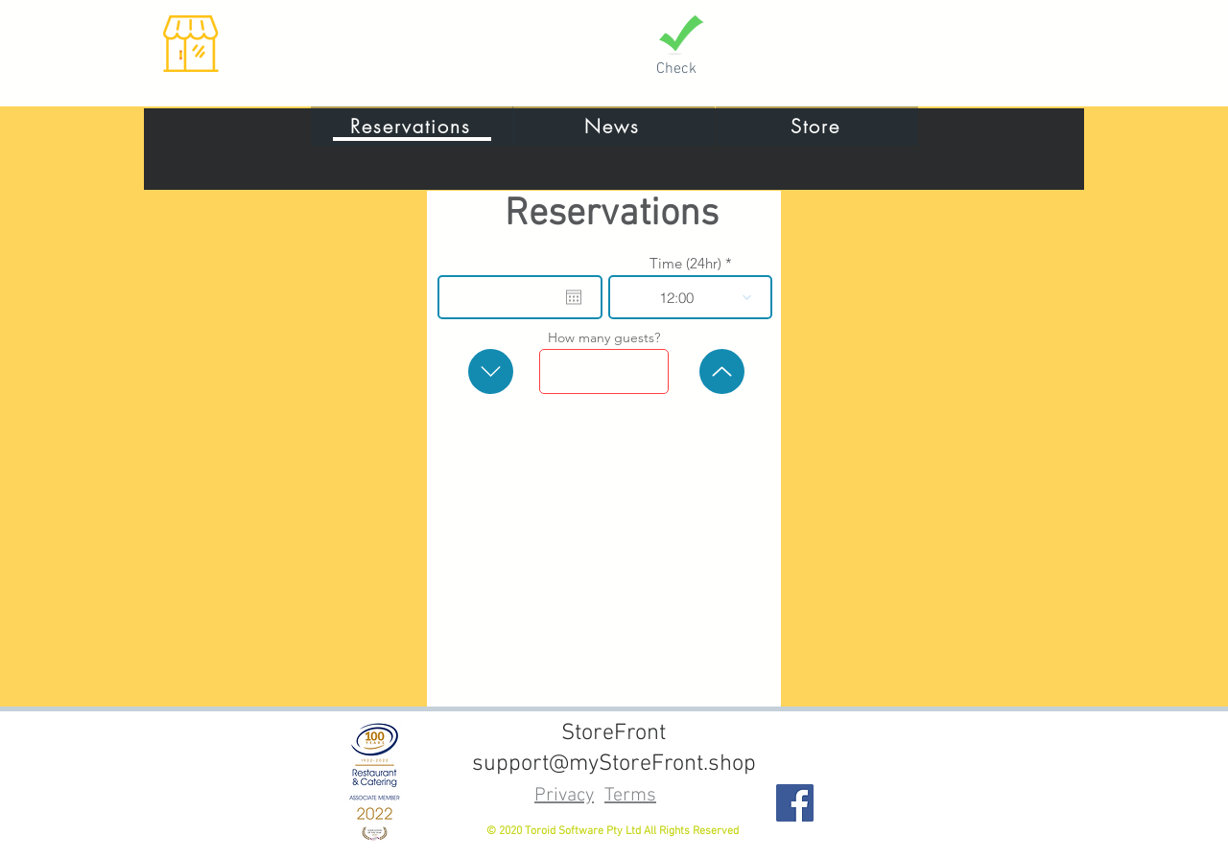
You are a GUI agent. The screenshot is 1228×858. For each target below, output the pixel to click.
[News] (613, 126)
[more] (721, 371)
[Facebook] (795, 803)
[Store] (817, 126)
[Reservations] (412, 126)
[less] (490, 371)
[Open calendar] (573, 297)
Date (524, 263)
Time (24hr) (685, 263)
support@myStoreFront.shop (614, 764)
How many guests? (604, 337)
